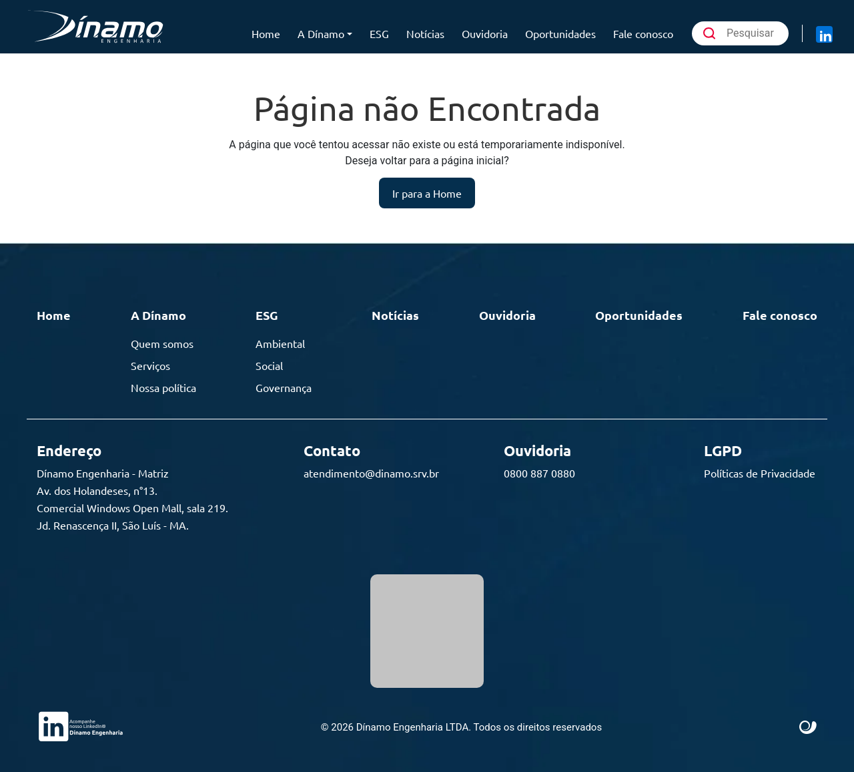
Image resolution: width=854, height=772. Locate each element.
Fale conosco (643, 33)
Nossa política (163, 387)
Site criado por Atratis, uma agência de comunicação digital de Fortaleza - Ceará (808, 728)
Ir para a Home (427, 193)
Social (269, 365)
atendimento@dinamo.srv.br (371, 472)
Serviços (150, 365)
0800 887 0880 (539, 472)
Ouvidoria (485, 33)
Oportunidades (560, 33)
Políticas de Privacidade (759, 472)
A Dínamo (321, 33)
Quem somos (162, 343)
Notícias (425, 33)
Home (266, 33)
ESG (379, 33)
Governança (284, 387)
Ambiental (280, 343)
